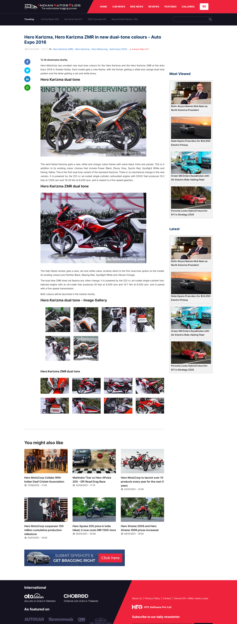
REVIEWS (153, 6)
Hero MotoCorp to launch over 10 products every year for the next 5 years (142, 481)
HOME (103, 6)
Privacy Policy (152, 598)
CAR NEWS (118, 6)
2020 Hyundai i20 (97, 19)
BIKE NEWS (136, 6)
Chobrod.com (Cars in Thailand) (81, 601)
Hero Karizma (82, 49)
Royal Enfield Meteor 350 (125, 19)
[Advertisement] (191, 50)
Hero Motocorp (99, 49)
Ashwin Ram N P (139, 49)
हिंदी (204, 6)
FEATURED (170, 6)
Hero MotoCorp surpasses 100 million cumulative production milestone (44, 530)
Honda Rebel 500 (50, 19)
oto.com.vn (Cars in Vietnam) (40, 601)
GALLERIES (188, 6)
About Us (137, 598)
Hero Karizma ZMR (63, 49)
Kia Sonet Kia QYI (73, 19)
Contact (167, 598)
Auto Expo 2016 (118, 49)
